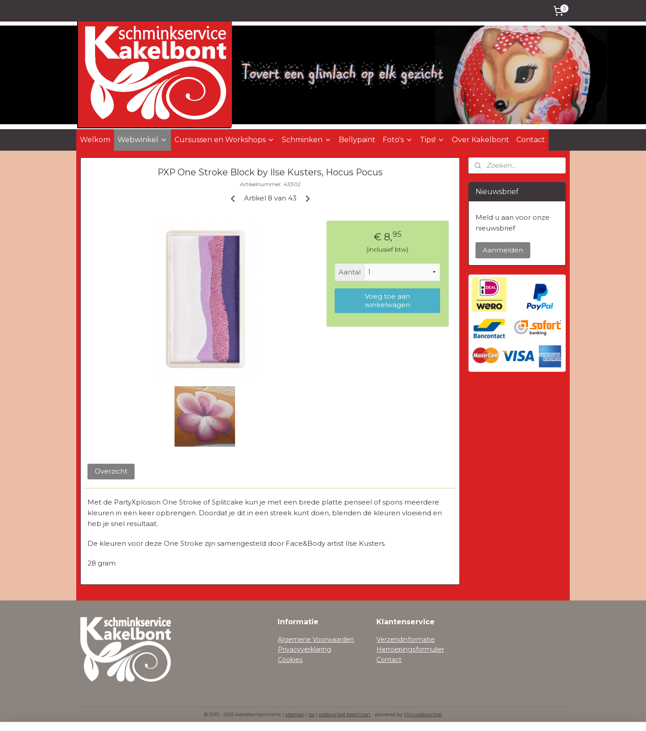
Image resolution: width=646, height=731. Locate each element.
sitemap (294, 714)
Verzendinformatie (405, 639)
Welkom (95, 139)
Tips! (432, 139)
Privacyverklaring (304, 649)
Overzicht (111, 471)
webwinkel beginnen (345, 714)
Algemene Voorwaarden (316, 639)
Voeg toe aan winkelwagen (387, 300)
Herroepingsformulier (410, 649)
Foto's (398, 139)
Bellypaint (357, 139)
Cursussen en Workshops (225, 139)
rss (311, 714)
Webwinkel (142, 139)
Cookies (290, 660)
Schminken (307, 139)
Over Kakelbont (480, 139)
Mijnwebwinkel (423, 714)
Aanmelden (503, 250)
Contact (530, 139)
